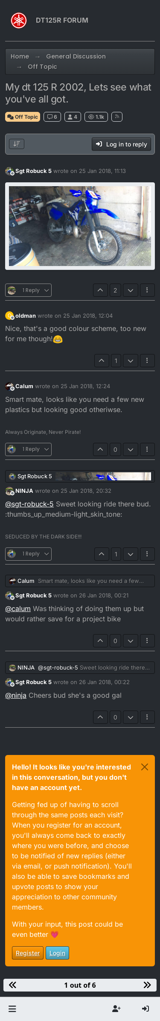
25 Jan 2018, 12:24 (85, 386)
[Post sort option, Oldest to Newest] (16, 144)
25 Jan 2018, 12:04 (88, 315)
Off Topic (22, 117)
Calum (24, 386)
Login (57, 953)
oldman (25, 315)
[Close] (144, 767)
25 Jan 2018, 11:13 (102, 170)
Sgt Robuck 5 (33, 170)
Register (28, 953)
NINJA (24, 490)
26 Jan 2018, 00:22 (104, 682)
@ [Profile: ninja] (15, 695)
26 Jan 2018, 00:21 (103, 595)
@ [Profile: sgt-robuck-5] (29, 504)
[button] (12, 1009)
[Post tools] (147, 290)
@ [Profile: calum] (18, 608)
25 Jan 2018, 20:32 (86, 490)
